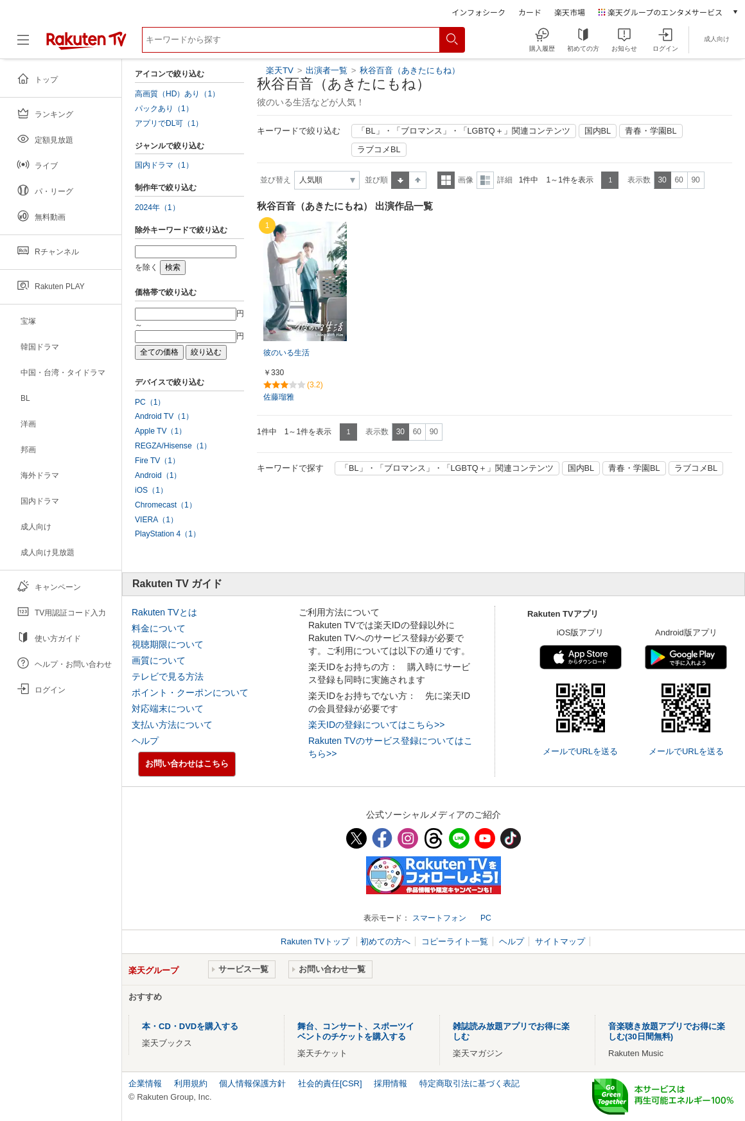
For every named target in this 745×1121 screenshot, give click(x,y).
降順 (417, 180)
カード (529, 11)
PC (485, 918)
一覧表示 (446, 180)
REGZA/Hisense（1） (173, 445)
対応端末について (168, 708)
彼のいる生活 (286, 352)
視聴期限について (168, 644)
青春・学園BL (651, 131)
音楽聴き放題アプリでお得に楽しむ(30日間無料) (666, 1031)
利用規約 (190, 1083)
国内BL (597, 131)
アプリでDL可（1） (169, 123)
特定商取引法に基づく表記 (469, 1083)
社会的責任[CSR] (330, 1083)
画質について (159, 660)
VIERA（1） (156, 519)
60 (678, 179)
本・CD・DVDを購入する (190, 1026)
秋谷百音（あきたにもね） (410, 70)
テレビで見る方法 (168, 676)
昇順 (400, 180)
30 (662, 179)
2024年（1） (157, 207)
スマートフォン (439, 918)
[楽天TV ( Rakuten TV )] (86, 44)
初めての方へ (385, 941)
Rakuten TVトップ (316, 941)
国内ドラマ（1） (164, 165)
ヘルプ (145, 741)
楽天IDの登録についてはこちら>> (376, 724)
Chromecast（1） (166, 504)
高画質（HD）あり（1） (177, 93)
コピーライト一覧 (454, 941)
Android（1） (158, 475)
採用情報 (390, 1083)
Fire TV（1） (157, 460)
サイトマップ (560, 941)
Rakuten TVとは (164, 612)
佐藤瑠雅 (278, 397)
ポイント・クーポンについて (190, 692)
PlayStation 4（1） (167, 533)
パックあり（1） (164, 108)
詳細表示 (485, 180)
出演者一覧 (326, 70)
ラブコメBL (379, 149)
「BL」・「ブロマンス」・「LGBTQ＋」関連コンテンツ (463, 131)
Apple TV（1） (160, 431)
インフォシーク (478, 11)
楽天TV (280, 70)
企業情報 (145, 1083)
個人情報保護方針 (252, 1083)
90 (695, 179)
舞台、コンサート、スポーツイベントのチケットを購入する (355, 1031)
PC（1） (150, 402)
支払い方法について (172, 724)
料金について (159, 628)
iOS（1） (151, 490)
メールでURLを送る (580, 751)
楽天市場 (569, 11)
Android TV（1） (164, 416)
